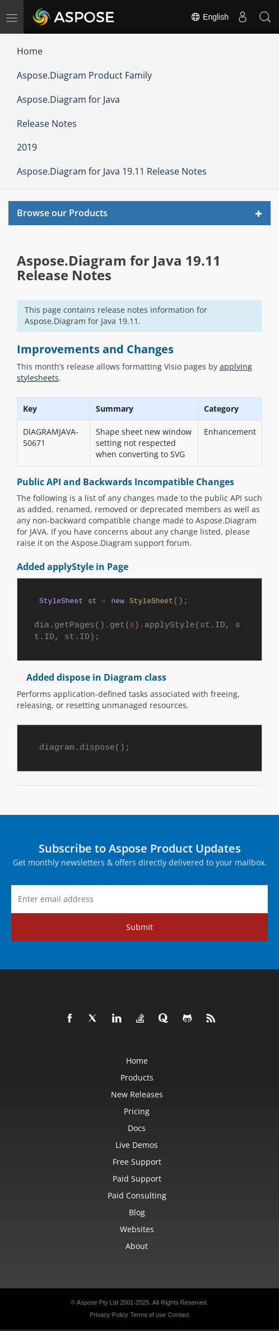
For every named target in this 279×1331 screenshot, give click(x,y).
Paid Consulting (137, 1195)
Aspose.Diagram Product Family (84, 75)
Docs (137, 1128)
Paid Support (137, 1178)
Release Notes (47, 123)
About (136, 1246)
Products (137, 1077)
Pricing (137, 1111)
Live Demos (136, 1144)
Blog (137, 1212)
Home (30, 51)
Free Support (137, 1161)
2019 (27, 147)
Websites (137, 1229)
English (209, 17)
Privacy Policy (109, 1314)
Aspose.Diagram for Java (68, 99)
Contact (178, 1314)
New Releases (137, 1094)
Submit (139, 927)
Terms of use (148, 1314)
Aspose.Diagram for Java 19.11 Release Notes (112, 171)
